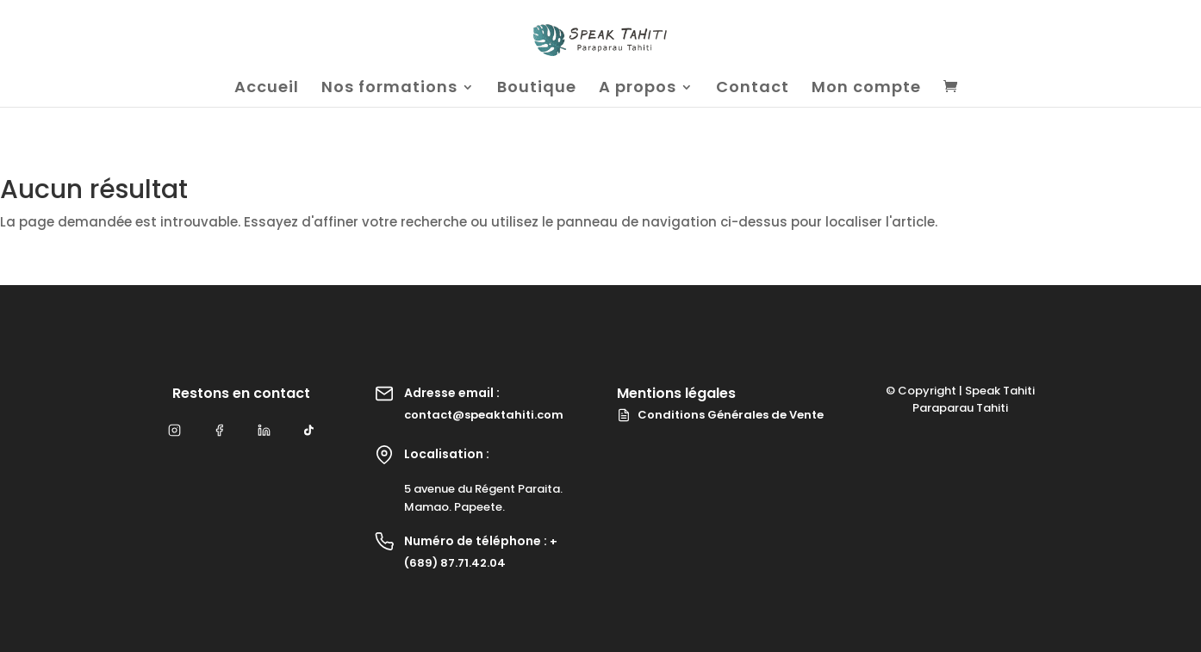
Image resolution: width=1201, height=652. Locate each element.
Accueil (266, 89)
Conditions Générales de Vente (720, 415)
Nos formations (389, 89)
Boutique (536, 89)
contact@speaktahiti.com (483, 415)
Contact (752, 89)
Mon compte (866, 89)
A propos (637, 89)
